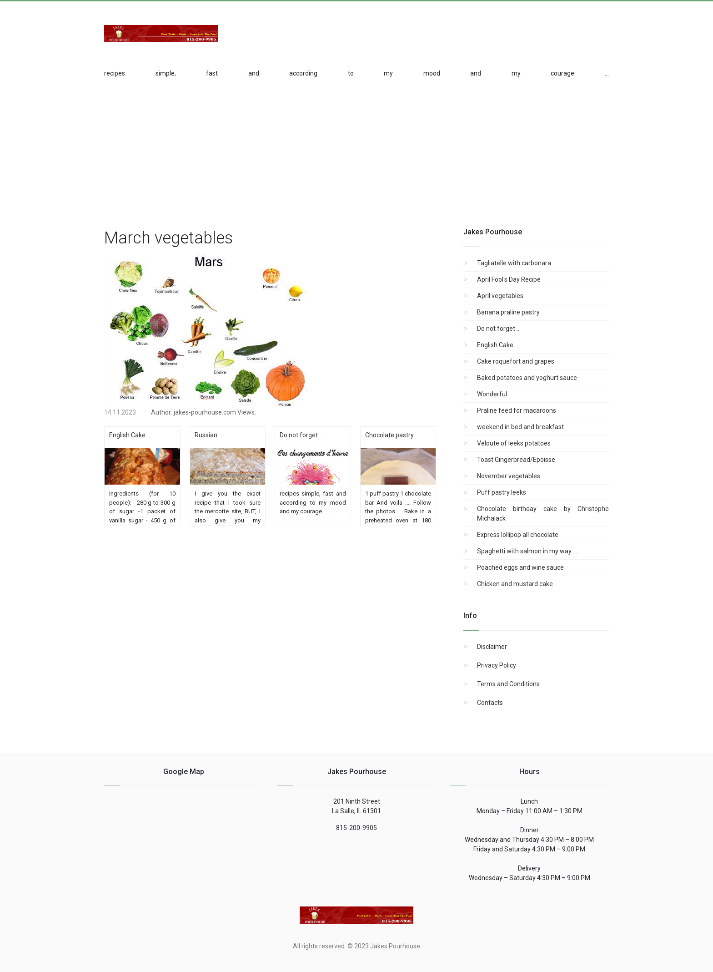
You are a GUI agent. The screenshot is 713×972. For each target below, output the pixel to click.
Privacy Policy (496, 665)
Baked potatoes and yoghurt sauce (527, 377)
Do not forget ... (499, 328)
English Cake (495, 345)
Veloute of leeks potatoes (514, 443)
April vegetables (500, 295)
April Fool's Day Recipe (509, 279)
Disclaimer (492, 646)
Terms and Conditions (508, 684)
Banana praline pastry (508, 312)
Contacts (490, 702)
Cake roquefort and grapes (515, 361)
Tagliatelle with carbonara (514, 263)
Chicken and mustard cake (515, 583)
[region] (356, 151)
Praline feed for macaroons (516, 410)
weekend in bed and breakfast (520, 426)
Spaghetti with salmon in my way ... (527, 551)
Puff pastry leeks (501, 492)
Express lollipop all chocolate (517, 534)
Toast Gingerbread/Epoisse (516, 459)
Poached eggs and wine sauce (520, 567)
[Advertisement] (536, 28)
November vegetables (508, 476)
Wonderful (492, 394)
